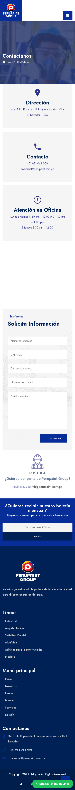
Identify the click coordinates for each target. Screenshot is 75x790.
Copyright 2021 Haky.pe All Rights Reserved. (37, 774)
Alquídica (11, 642)
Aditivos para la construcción (23, 650)
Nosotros (11, 686)
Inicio (8, 679)
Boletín (9, 715)
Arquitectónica (14, 628)
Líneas (9, 693)
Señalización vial (15, 635)
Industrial (11, 621)
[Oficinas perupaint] (37, 286)
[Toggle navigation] (67, 15)
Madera (10, 657)
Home (8, 62)
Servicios (10, 708)
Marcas (9, 700)
